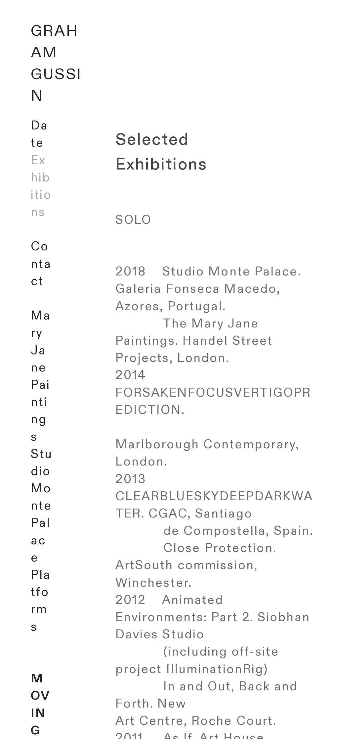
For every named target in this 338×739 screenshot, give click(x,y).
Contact (41, 263)
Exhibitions (41, 186)
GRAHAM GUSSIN (56, 63)
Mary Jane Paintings (41, 376)
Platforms (41, 601)
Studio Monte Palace (42, 506)
